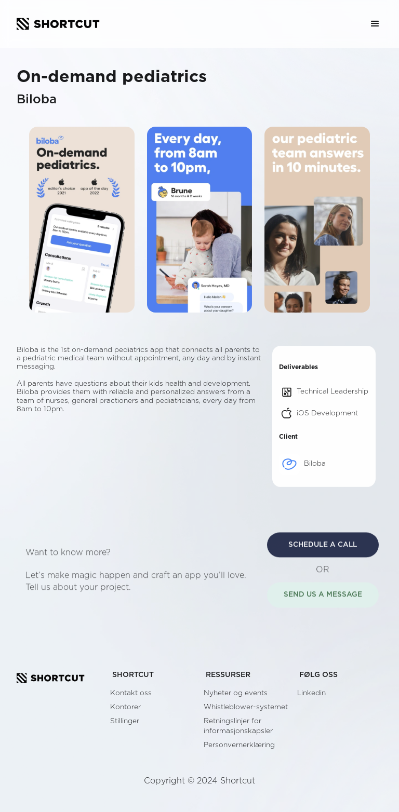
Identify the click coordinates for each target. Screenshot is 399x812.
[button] (375, 23)
